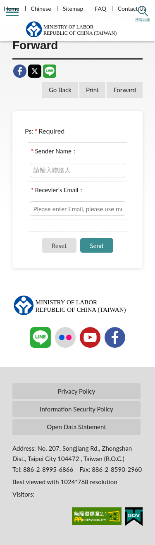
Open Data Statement (76, 426)
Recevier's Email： (57, 190)
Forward (124, 89)
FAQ (100, 8)
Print (92, 89)
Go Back (60, 89)
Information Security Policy (76, 409)
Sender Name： (54, 151)
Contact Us (132, 8)
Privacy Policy (76, 391)
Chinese (41, 8)
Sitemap (73, 8)
